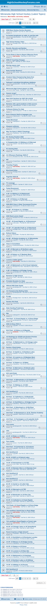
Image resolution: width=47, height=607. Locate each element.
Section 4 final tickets (13, 347)
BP (14, 61)
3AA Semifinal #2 (12, 569)
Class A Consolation (13, 244)
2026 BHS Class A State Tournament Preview (21, 204)
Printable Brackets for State (15, 281)
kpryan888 (15, 234)
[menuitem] (6, 6)
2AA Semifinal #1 (12, 391)
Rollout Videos (11, 233)
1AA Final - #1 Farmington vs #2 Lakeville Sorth (22, 419)
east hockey (19, 16)
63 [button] (34, 23)
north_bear (16, 222)
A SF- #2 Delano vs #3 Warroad (16, 199)
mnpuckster (16, 303)
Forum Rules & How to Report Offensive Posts (22, 54)
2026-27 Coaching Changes (15, 60)
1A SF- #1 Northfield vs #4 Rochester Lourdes (21, 537)
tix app (8, 296)
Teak (14, 195)
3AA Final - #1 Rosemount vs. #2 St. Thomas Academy (24, 413)
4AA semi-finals (11, 373)
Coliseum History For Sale (15, 109)
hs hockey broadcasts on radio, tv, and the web (22, 35)
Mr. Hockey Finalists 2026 (15, 137)
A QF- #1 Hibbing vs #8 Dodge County (19, 270)
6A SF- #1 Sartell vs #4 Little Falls (17, 484)
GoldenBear (16, 66)
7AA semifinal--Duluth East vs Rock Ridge (20, 510)
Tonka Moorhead (12, 120)
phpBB (18, 603)
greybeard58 (16, 83)
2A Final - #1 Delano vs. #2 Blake (17, 362)
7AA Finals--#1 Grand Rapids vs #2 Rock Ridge (22, 505)
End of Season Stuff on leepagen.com (19, 114)
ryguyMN (15, 200)
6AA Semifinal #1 (12, 478)
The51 (14, 277)
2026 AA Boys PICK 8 (13, 324)
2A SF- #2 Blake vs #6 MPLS (15, 436)
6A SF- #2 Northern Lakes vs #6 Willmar (19, 560)
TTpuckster (16, 150)
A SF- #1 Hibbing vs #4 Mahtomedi (18, 193)
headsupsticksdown (18, 245)
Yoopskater (16, 533)
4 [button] (27, 23)
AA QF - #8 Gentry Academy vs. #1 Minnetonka (22, 238)
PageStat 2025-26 (12, 177)
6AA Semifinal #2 (12, 452)
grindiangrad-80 (17, 100)
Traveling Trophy (12, 165)
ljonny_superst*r (17, 420)
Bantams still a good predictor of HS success (21, 104)
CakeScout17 (16, 116)
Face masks (10, 441)
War (7, 313)
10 (40, 39)
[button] (17, 23)
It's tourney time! (12, 148)
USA (7, 431)
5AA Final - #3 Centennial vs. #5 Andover (20, 447)
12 (44, 39)
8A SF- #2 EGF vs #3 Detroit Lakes (17, 457)
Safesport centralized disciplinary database (21, 82)
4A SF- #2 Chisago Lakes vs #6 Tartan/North (21, 526)
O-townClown (16, 161)
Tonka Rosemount (12, 188)
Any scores (10, 424)
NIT (7, 159)
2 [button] (22, 23)
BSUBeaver (16, 369)
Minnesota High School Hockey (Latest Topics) (23, 14)
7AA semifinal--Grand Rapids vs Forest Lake (21, 521)
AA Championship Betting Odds (17, 291)
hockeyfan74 (16, 205)
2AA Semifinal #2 (12, 473)
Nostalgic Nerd (17, 43)
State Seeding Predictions (15, 308)
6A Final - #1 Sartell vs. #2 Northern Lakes (20, 352)
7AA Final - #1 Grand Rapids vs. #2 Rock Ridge (22, 318)
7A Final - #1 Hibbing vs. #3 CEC (17, 385)
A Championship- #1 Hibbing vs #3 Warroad (21, 142)
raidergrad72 (16, 121)
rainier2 (15, 143)
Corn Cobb (16, 464)
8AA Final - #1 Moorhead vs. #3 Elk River (20, 407)
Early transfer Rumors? (14, 70)
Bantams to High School (14, 276)
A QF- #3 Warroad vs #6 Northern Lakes (19, 249)
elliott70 (15, 184)
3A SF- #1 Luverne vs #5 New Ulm (17, 551)
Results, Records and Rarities (16, 48)
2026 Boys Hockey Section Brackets (18, 30)
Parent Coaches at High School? (17, 532)
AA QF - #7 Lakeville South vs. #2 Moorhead (21, 228)
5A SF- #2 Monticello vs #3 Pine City (18, 494)
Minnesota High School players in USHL (19, 88)
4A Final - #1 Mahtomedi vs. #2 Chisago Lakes (21, 342)
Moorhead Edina (11, 170)
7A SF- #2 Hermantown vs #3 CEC (17, 463)
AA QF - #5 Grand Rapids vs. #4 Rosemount (21, 221)
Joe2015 (15, 31)
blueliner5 (15, 348)
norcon (15, 443)
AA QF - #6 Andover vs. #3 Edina (17, 209)
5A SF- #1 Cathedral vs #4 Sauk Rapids (19, 500)
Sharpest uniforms (12, 126)
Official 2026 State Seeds (14, 285)
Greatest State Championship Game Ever (20, 77)
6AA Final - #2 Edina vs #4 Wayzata (18, 330)
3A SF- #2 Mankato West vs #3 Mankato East (21, 468)
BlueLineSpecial (17, 110)
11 (42, 39)
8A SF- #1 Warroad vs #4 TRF (16, 489)
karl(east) (26, 16)
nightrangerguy (17, 105)
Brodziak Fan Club (18, 156)
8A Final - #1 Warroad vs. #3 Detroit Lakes (20, 368)
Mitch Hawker (12, 16)
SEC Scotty (16, 72)
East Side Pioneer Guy (19, 94)
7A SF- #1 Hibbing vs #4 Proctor (17, 564)
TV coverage (10, 183)
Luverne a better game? (14, 260)
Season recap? (11, 93)
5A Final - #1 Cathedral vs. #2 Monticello (19, 397)
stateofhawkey (17, 37)
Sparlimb (15, 49)
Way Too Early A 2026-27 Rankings (18, 131)
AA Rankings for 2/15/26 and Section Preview (21, 337)
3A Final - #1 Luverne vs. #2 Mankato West (20, 357)
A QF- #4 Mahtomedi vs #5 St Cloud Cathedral (21, 265)
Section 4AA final (12, 301)
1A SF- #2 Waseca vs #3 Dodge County (19, 542)
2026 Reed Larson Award (14, 216)
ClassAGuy (16, 133)
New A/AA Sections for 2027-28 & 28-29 (19, 98)
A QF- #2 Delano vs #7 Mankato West (18, 254)
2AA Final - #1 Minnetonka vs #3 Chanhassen (21, 379)
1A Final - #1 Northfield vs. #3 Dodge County (21, 402)
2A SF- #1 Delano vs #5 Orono (16, 546)
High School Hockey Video (15, 42)
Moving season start (13, 65)
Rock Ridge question (13, 516)
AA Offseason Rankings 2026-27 (17, 155)
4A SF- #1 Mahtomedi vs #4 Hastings (18, 555)
